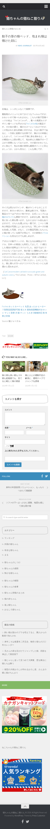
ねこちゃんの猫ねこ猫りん (14, 747)
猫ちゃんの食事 (11, 586)
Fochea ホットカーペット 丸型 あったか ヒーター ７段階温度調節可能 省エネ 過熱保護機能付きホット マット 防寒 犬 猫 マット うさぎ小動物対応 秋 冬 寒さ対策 (24, 309)
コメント (8, 410)
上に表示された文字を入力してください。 (22, 451)
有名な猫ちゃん (11, 550)
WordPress (19, 815)
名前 (7, 428)
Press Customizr (38, 815)
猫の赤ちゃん (10, 599)
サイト (7, 437)
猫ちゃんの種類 (11, 580)
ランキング (9, 538)
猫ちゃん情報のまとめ (11, 29)
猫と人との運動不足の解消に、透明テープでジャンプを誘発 (35, 378)
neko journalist (25, 46)
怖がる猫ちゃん (11, 573)
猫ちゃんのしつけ (12, 562)
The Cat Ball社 (32, 123)
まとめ (10, 336)
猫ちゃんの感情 (11, 568)
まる (6, 555)
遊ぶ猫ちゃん (10, 605)
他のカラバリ (8, 217)
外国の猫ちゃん (11, 544)
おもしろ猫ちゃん (12, 609)
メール (29, 428)
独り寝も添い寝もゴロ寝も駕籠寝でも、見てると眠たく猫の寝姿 (12, 378)
